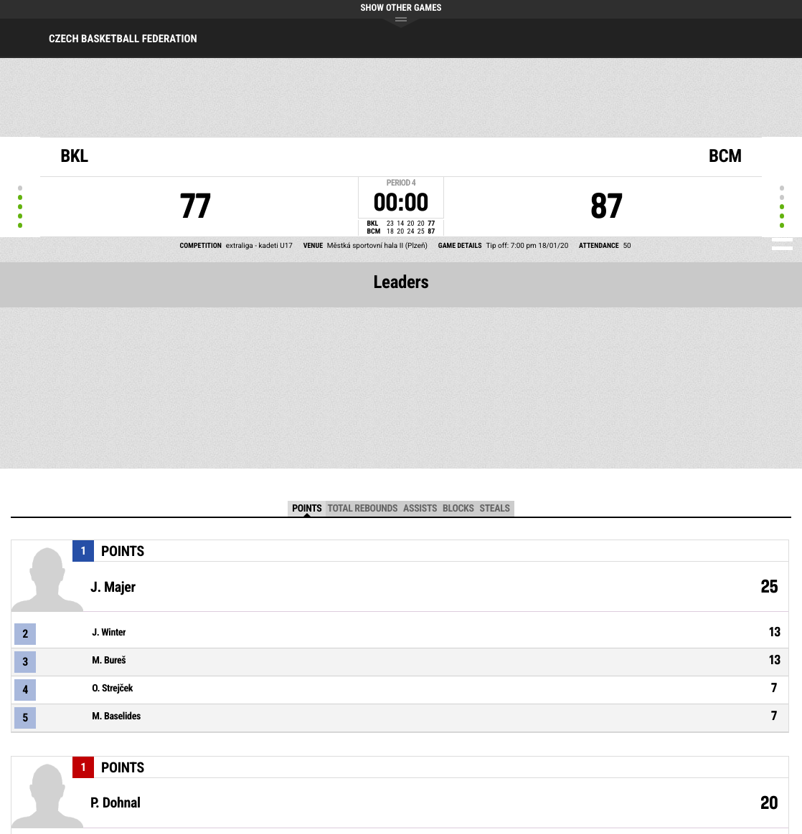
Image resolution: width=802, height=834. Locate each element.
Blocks (458, 508)
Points (306, 508)
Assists (420, 508)
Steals (495, 508)
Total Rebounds (362, 508)
